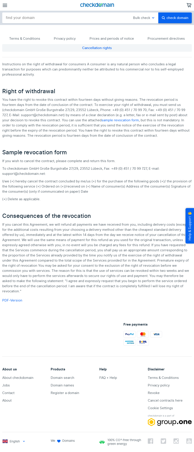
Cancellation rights (97, 47)
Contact (8, 392)
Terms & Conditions (24, 38)
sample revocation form (120, 120)
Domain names (62, 385)
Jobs (6, 385)
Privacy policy (65, 38)
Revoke (154, 392)
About (7, 400)
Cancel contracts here (165, 400)
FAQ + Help (108, 377)
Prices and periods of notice (112, 38)
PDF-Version (12, 300)
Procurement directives (166, 38)
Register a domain (65, 392)
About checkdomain (17, 377)
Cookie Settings (160, 408)
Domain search (62, 377)
